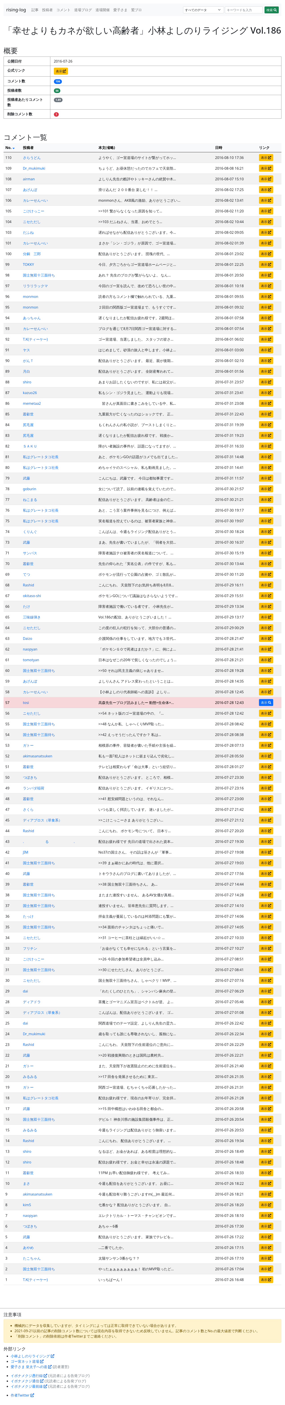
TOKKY (28, 264)
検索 (272, 10)
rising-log (16, 10)
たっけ (28, 916)
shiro (27, 382)
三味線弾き (32, 617)
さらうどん (32, 157)
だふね (28, 232)
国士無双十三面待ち (39, 275)
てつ (26, 574)
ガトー (28, 745)
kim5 (27, 1204)
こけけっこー (33, 211)
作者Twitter (22, 1395)
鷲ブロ (136, 9)
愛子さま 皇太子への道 (31, 1366)
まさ (26, 1183)
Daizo (27, 638)
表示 (61, 71)
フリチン (30, 948)
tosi (26, 702)
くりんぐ (30, 531)
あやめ (28, 1247)
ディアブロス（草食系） (42, 820)
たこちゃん (32, 1258)
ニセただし (32, 221)
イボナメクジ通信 (27, 1381)
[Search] (244, 9)
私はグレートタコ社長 (41, 456)
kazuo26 (30, 392)
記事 (35, 9)
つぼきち (30, 777)
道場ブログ (83, 9)
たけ (26, 606)
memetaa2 (32, 403)
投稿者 (47, 9)
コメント (63, 9)
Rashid (28, 585)
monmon (30, 296)
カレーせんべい (35, 200)
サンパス (30, 553)
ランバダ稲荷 (33, 788)
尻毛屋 (28, 424)
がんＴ (28, 360)
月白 (26, 371)
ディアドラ (32, 1001)
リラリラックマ (35, 285)
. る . (49, 841)
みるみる (30, 1076)
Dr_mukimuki (34, 168)
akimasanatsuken (37, 756)
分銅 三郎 (32, 253)
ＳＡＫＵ (30, 446)
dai (25, 991)
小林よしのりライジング (32, 1356)
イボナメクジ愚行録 (29, 1375)
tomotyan (31, 659)
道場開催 (103, 9)
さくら (28, 809)
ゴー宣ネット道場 (27, 1361)
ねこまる (30, 499)
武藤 (26, 478)
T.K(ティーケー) (35, 339)
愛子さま (120, 9)
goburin (29, 488)
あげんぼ (30, 189)
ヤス (26, 350)
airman (29, 179)
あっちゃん (32, 317)
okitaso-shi (32, 595)
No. (10, 147)
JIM (25, 852)
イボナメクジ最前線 (29, 1386)
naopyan (30, 649)
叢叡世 (28, 414)
